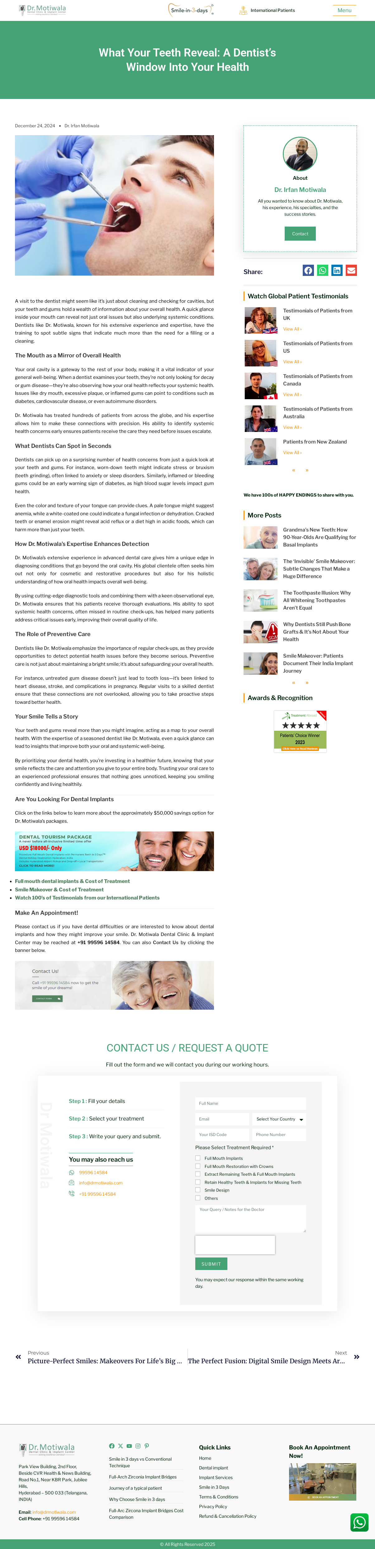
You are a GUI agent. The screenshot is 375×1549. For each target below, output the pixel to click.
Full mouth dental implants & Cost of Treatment (72, 881)
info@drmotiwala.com (54, 1512)
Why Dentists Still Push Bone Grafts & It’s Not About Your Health (317, 631)
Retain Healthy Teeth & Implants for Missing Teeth (253, 1182)
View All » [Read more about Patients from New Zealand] (292, 452)
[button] (308, 270)
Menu (345, 10)
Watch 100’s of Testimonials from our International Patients (87, 898)
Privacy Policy (213, 1506)
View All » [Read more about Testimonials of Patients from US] (292, 361)
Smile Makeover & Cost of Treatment (59, 890)
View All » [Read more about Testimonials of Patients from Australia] (292, 427)
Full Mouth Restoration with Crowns (239, 1166)
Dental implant (213, 1467)
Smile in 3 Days (214, 1487)
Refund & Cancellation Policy (227, 1516)
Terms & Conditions (218, 1496)
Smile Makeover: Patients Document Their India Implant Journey (318, 663)
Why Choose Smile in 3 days (137, 1499)
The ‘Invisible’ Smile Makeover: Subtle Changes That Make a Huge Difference (319, 568)
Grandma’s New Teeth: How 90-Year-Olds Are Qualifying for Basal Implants (319, 537)
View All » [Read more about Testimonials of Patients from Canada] (292, 394)
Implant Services (216, 1477)
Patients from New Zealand (315, 442)
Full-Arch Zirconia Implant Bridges (143, 1476)
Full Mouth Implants (224, 1158)
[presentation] (235, 1245)
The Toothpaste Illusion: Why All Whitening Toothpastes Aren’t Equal (317, 600)
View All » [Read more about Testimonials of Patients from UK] (292, 328)
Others (211, 1198)
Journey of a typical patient (135, 1488)
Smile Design (217, 1190)
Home (205, 1458)
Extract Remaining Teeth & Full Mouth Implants (250, 1174)
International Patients (275, 10)
